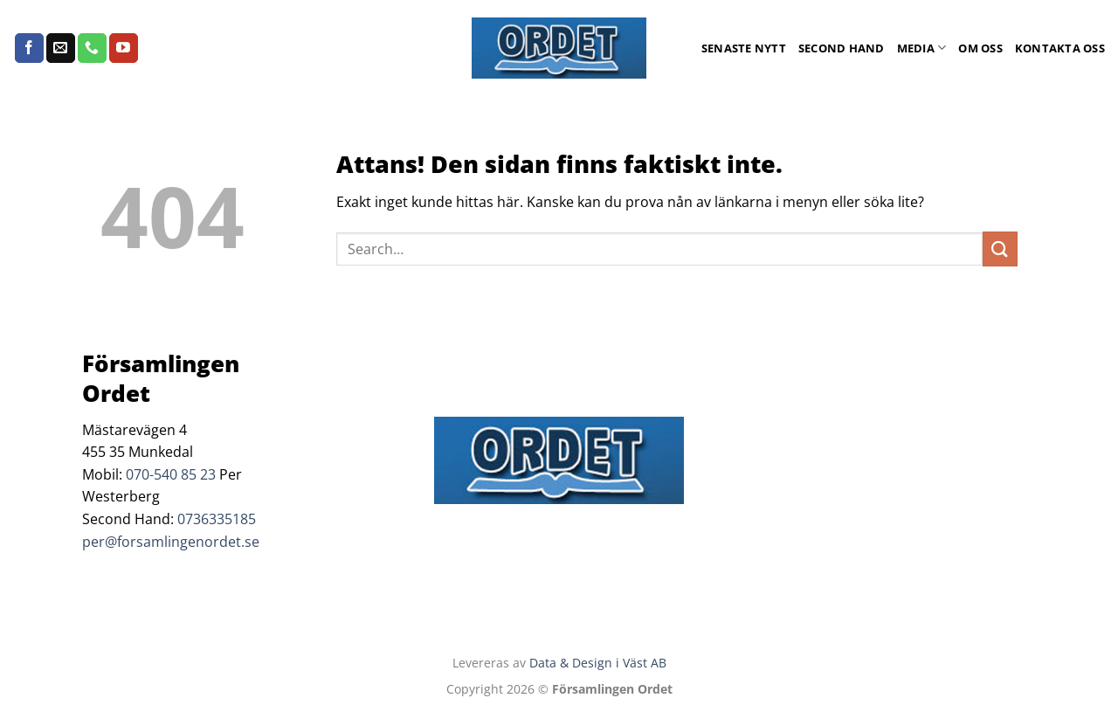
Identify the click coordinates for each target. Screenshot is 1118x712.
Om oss (980, 48)
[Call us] (92, 48)
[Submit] (1000, 249)
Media (922, 47)
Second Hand (841, 48)
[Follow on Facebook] (29, 48)
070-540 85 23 (171, 474)
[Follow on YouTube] (123, 48)
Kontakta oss (1060, 48)
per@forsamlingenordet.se (170, 541)
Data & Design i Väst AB (597, 662)
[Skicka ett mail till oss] (60, 48)
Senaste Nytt (743, 48)
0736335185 (216, 519)
